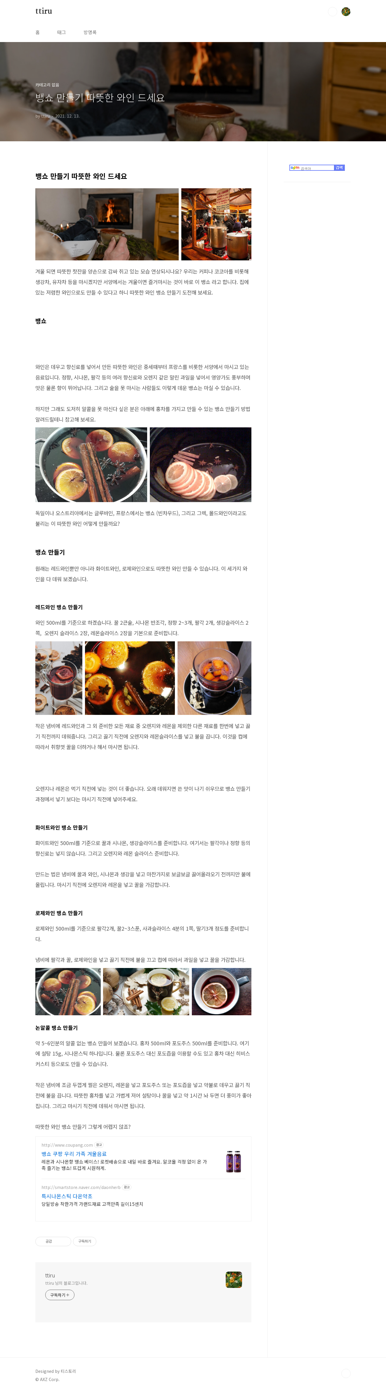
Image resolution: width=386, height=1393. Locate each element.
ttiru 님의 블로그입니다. (66, 1283)
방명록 (90, 32)
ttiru (43, 11)
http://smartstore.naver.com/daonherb (81, 1187)
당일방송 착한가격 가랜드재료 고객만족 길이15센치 (92, 1203)
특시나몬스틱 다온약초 (67, 1195)
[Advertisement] (317, 250)
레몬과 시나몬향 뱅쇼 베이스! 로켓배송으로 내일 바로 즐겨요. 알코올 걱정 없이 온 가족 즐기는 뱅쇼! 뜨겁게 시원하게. (124, 1164)
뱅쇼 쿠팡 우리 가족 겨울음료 (74, 1153)
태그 (61, 32)
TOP (346, 1373)
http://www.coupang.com (67, 1145)
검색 (332, 11)
